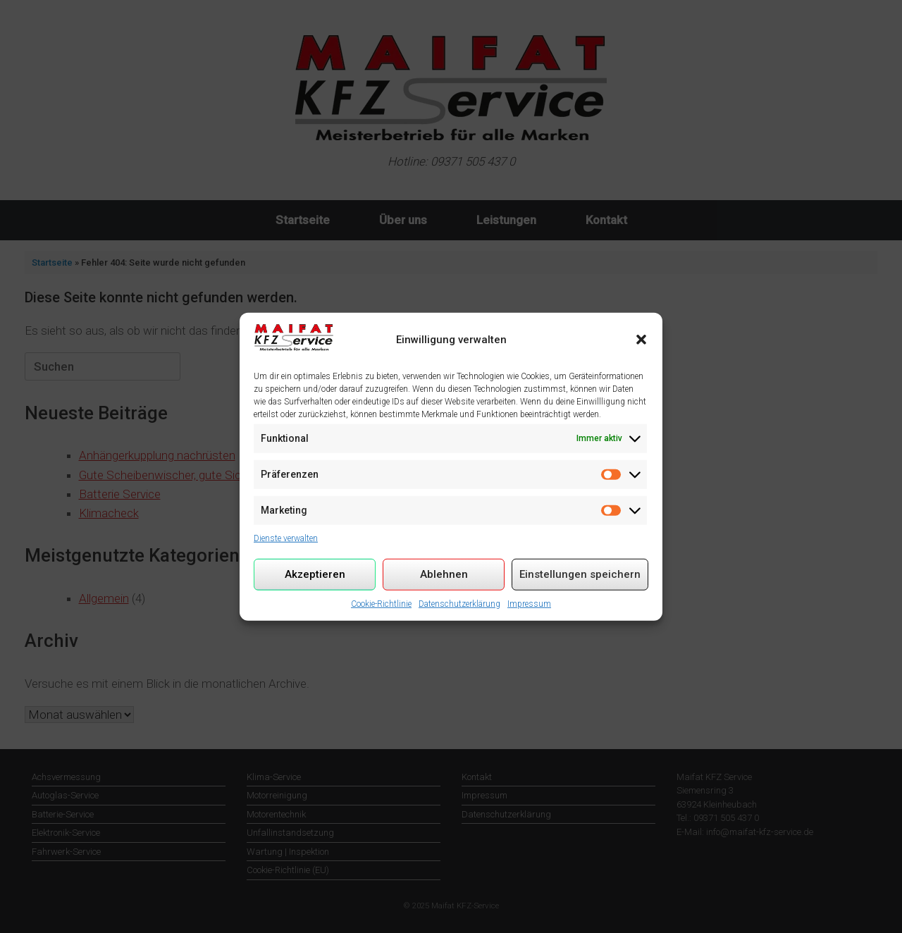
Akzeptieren (315, 574)
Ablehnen (444, 574)
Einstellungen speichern (580, 574)
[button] (641, 340)
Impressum (529, 603)
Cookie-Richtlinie (381, 603)
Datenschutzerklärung (459, 603)
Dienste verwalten (286, 538)
